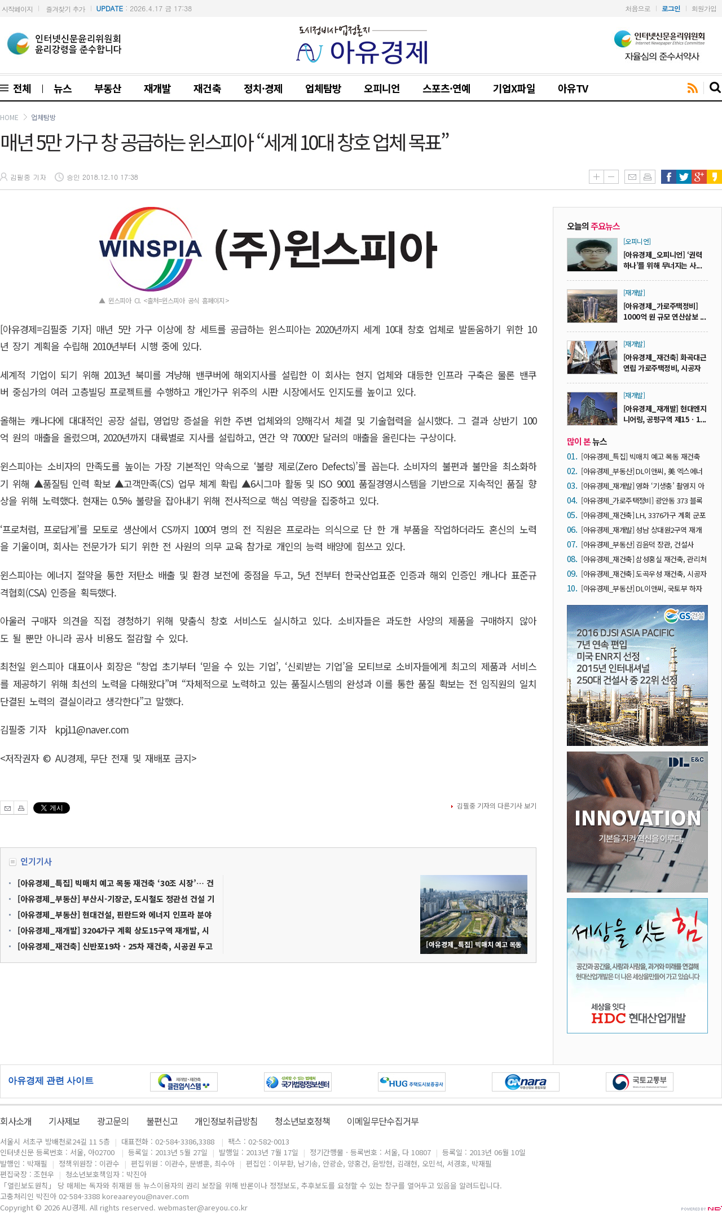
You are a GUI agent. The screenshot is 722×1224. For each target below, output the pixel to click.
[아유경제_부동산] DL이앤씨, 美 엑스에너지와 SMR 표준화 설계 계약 (642, 471)
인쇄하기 (647, 177)
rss (693, 88)
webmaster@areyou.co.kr (203, 1207)
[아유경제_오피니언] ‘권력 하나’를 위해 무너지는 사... (662, 260)
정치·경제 (263, 88)
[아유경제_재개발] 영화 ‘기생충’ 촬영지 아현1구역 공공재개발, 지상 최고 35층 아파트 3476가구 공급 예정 (644, 485)
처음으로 (638, 8)
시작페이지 (17, 9)
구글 (699, 177)
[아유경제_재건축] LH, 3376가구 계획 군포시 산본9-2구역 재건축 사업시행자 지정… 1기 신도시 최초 (643, 515)
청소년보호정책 (302, 1121)
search (716, 88)
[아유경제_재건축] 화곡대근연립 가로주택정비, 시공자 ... (664, 368)
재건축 (207, 88)
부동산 (107, 88)
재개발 (157, 88)
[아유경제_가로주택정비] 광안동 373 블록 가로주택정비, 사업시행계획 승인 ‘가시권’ (642, 500)
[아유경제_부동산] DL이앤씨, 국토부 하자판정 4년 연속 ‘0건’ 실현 (641, 588)
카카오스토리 (714, 177)
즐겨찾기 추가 (65, 9)
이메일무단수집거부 (382, 1121)
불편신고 (162, 1121)
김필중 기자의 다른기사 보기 (496, 805)
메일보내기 (632, 177)
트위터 (684, 177)
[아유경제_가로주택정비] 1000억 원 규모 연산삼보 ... (664, 311)
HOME (9, 117)
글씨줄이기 (611, 177)
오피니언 (382, 88)
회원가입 (704, 8)
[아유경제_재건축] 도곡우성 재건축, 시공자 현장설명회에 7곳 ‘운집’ (644, 573)
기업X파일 (514, 88)
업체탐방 (323, 88)
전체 (19, 88)
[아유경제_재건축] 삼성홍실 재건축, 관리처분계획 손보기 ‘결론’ (644, 559)
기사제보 (64, 1121)
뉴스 (63, 88)
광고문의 (113, 1121)
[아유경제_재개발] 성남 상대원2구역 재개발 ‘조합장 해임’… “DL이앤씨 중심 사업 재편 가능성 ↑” (643, 529)
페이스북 (668, 177)
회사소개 (16, 1121)
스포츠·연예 (446, 88)
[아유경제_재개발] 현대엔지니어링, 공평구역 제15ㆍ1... (664, 414)
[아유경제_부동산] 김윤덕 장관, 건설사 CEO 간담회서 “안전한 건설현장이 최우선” (643, 544)
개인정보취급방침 (226, 1121)
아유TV (573, 88)
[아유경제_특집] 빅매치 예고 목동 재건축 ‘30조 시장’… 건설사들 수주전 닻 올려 (640, 456)
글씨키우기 (596, 177)
